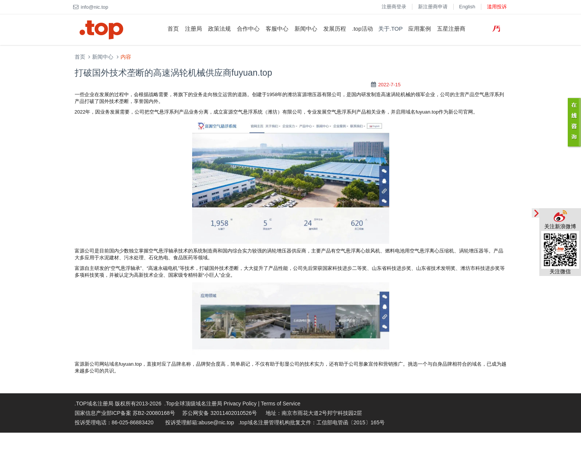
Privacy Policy (240, 403)
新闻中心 (305, 28)
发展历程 (334, 28)
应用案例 (419, 28)
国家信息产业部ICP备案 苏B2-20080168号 (125, 413)
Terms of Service (280, 403)
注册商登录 (394, 6)
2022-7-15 (389, 84)
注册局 (193, 28)
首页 (173, 28)
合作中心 (248, 28)
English (467, 6)
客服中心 (277, 28)
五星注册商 (451, 28)
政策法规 (219, 28)
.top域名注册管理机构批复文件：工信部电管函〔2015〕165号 (311, 422)
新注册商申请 (433, 6)
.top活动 (362, 28)
